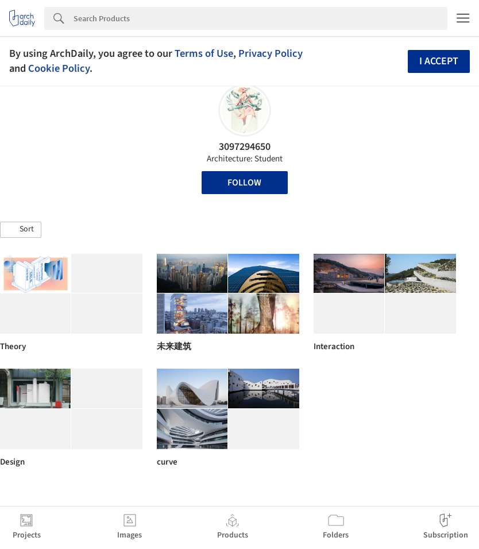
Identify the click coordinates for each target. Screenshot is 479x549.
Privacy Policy (270, 53)
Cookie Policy (59, 68)
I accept (438, 61)
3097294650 (245, 147)
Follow (244, 182)
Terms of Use (204, 53)
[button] (20, 230)
